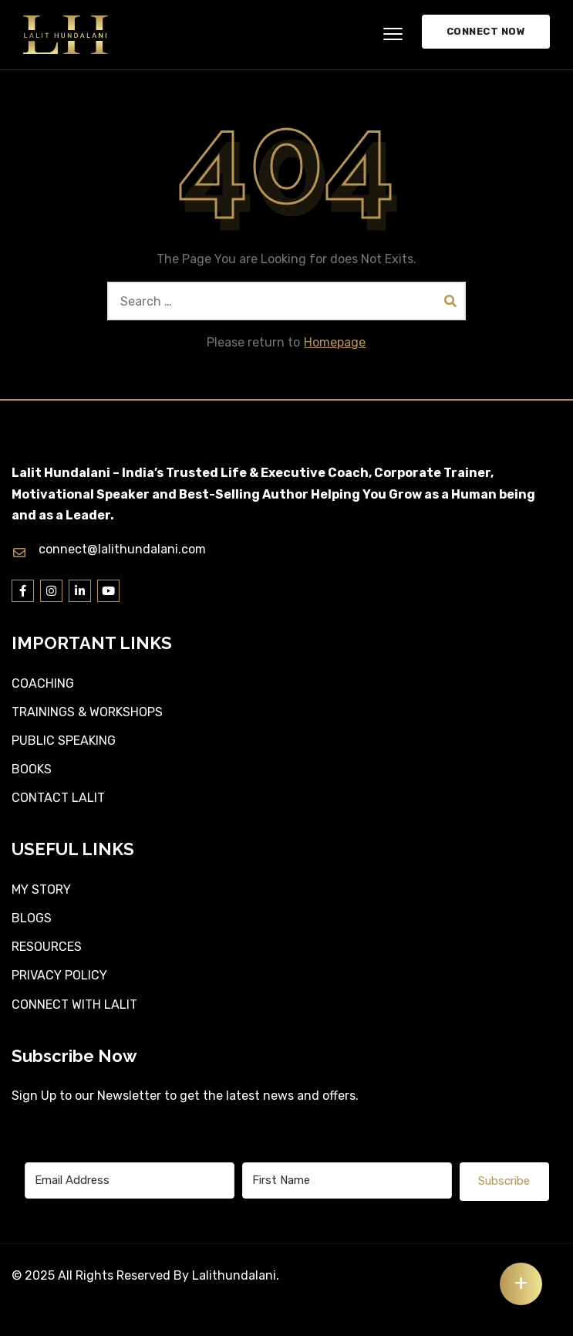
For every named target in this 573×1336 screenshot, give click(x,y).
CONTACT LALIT (58, 797)
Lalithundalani (234, 1275)
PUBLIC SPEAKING (64, 740)
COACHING (43, 683)
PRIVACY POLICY (59, 975)
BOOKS (32, 769)
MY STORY (41, 889)
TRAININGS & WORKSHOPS (87, 712)
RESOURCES (47, 946)
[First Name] (347, 1180)
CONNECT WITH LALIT (74, 1004)
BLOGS (32, 918)
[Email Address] (129, 1180)
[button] (393, 35)
